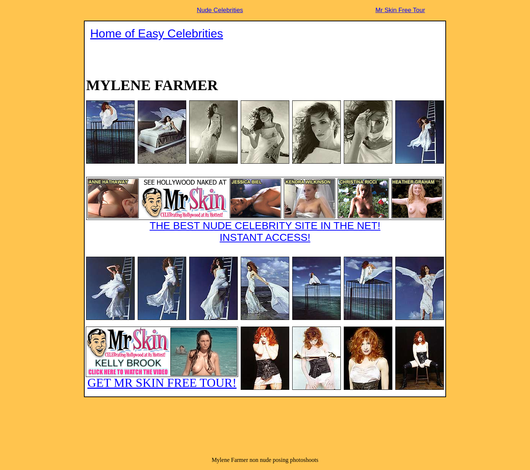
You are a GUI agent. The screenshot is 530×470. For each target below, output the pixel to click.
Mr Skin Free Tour (400, 10)
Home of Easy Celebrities (156, 33)
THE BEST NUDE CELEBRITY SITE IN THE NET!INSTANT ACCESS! (265, 210)
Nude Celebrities (220, 10)
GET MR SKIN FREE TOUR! (162, 358)
